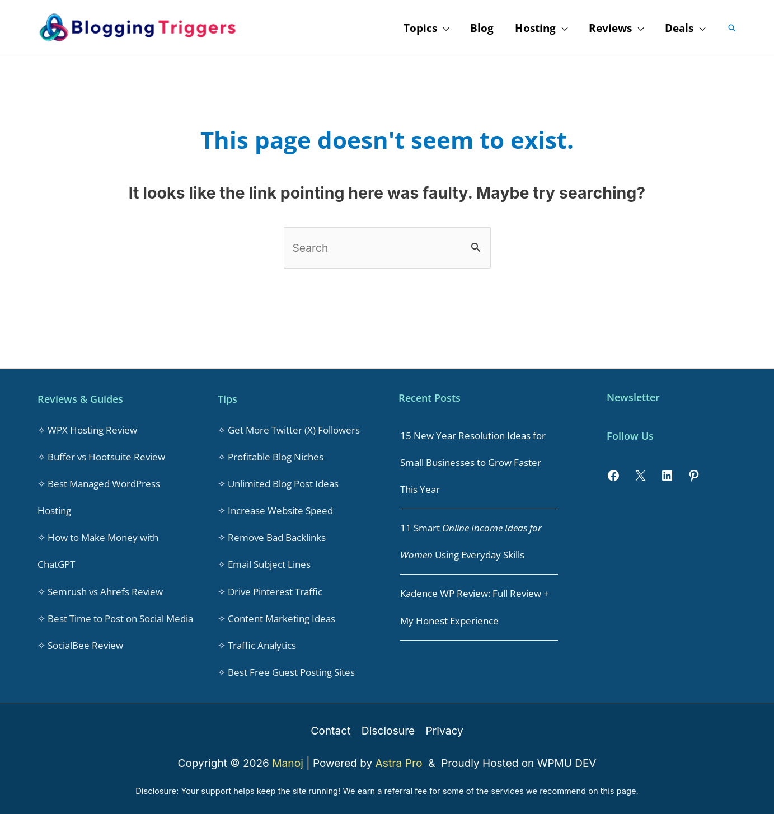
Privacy (444, 726)
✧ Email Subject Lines (264, 562)
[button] (732, 28)
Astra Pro (400, 758)
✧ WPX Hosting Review (87, 429)
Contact (331, 726)
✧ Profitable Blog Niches (270, 456)
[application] (443, 28)
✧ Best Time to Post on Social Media (115, 615)
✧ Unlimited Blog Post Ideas (278, 482)
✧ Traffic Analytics (257, 642)
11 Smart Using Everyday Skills (471, 540)
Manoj (289, 758)
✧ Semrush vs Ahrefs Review (100, 588)
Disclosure (388, 726)
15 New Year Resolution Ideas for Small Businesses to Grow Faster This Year (473, 462)
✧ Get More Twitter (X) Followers (289, 429)
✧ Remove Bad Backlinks (272, 535)
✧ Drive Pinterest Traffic (270, 588)
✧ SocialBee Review (80, 642)
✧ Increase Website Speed (275, 509)
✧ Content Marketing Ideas (276, 615)
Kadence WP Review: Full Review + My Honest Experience (474, 605)
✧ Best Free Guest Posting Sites (286, 668)
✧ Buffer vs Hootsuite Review (101, 456)
